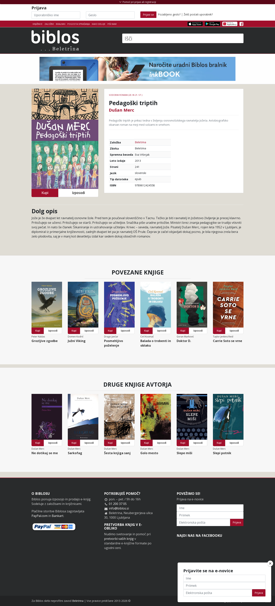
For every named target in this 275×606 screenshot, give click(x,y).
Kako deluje (98, 24)
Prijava (237, 522)
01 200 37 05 (118, 504)
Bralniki (60, 24)
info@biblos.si (119, 508)
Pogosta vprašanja (78, 24)
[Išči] (182, 38)
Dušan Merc (121, 110)
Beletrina (140, 142)
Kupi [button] (44, 192)
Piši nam (112, 24)
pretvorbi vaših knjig (119, 539)
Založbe (49, 24)
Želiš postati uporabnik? (198, 14)
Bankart (57, 516)
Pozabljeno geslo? (169, 14)
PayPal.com (40, 516)
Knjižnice (37, 24)
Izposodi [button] (78, 192)
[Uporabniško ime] (56, 15)
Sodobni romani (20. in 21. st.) (125, 94)
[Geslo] (110, 15)
